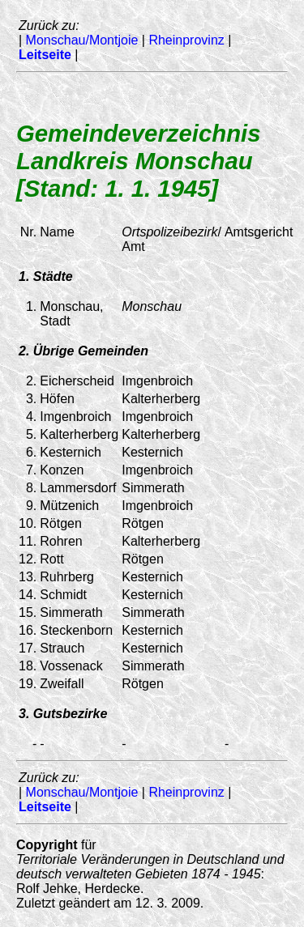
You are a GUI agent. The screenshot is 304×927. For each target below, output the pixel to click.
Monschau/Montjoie (82, 40)
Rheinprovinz (186, 40)
